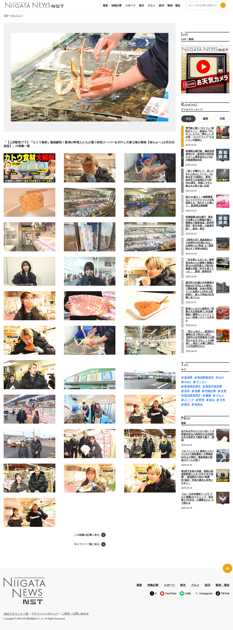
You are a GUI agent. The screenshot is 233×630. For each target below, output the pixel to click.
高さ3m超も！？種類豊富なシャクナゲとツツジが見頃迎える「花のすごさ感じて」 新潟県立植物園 (199, 201)
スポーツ (130, 5)
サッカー (201, 381)
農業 (208, 395)
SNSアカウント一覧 (16, 613)
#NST (187, 381)
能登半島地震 (214, 386)
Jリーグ (189, 399)
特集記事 (116, 5)
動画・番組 (173, 5)
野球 (201, 399)
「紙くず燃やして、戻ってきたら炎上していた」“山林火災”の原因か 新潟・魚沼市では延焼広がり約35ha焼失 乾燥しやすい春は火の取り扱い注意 (199, 178)
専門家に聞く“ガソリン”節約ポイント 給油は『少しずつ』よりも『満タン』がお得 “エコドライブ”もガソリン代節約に (199, 133)
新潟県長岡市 (192, 395)
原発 (187, 390)
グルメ (151, 5)
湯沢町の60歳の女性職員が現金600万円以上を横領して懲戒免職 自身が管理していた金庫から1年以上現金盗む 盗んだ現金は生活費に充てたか (199, 289)
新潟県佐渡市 (192, 386)
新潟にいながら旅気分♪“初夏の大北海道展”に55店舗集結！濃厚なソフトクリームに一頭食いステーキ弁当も (199, 314)
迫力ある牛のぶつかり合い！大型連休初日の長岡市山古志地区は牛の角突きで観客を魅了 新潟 (197, 435)
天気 (222, 399)
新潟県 (188, 377)
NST (221, 377)
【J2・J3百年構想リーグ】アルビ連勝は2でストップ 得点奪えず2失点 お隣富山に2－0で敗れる (197, 498)
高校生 (199, 404)
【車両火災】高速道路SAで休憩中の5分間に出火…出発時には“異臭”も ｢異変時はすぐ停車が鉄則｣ (199, 244)
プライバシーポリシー (45, 613)
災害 (223, 390)
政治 (212, 399)
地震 (197, 390)
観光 (141, 5)
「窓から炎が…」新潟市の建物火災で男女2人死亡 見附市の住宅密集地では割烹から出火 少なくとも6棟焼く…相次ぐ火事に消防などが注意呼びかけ (200, 338)
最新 (105, 5)
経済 (161, 5)
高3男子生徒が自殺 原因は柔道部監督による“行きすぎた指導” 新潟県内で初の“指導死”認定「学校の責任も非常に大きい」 (197, 476)
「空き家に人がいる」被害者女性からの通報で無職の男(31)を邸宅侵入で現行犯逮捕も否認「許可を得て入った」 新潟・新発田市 (199, 265)
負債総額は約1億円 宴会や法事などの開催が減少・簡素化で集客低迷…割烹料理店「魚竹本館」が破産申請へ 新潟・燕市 (199, 222)
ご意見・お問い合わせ (75, 613)
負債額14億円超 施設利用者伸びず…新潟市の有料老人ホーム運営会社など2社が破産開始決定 (199, 155)
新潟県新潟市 (205, 377)
